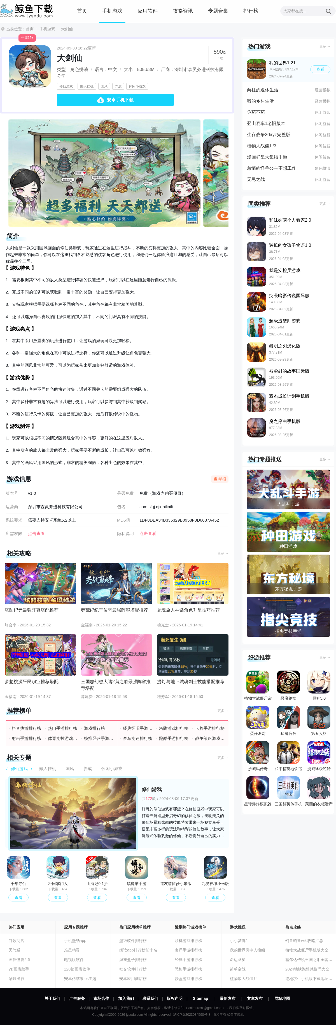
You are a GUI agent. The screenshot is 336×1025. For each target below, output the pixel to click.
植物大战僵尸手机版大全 (306, 950)
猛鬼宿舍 (288, 721)
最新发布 (227, 998)
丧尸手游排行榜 (188, 950)
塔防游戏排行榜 (173, 728)
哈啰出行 (16, 978)
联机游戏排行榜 (188, 940)
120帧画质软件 (77, 969)
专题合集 (218, 11)
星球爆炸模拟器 (258, 791)
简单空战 (238, 969)
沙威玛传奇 (257, 756)
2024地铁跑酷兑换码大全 (307, 969)
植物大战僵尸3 (261, 145)
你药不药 (256, 112)
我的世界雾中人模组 (247, 950)
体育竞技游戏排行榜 (63, 738)
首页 (82, 11)
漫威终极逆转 (319, 756)
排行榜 (250, 11)
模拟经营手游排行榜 (99, 738)
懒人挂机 (87, 86)
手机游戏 (112, 11)
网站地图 (282, 998)
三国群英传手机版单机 (288, 792)
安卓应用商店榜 (133, 978)
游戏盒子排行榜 (133, 959)
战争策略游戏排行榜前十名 (210, 738)
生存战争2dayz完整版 (268, 134)
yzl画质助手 (19, 969)
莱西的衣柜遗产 (319, 791)
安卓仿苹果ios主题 (80, 978)
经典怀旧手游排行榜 (138, 728)
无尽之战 (256, 179)
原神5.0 (318, 685)
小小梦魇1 (239, 940)
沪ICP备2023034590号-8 (191, 1015)
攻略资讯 (183, 11)
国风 (104, 86)
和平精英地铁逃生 (288, 757)
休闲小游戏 (137, 86)
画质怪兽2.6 (19, 959)
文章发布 (255, 998)
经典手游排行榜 (188, 959)
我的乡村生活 (260, 101)
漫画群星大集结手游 (267, 157)
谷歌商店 (16, 940)
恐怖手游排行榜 (188, 969)
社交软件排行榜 (133, 969)
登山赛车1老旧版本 (266, 123)
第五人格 (318, 721)
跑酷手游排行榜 (173, 738)
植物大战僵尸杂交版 (258, 687)
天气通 (14, 950)
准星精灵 (72, 950)
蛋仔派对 (257, 721)
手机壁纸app (75, 940)
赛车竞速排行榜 (137, 738)
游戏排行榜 (94, 728)
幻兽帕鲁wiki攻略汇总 (304, 940)
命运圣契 (238, 959)
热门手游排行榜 (62, 728)
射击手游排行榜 (26, 738)
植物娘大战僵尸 (243, 978)
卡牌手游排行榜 (210, 728)
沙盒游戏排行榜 (188, 978)
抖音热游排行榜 (26, 728)
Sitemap (200, 998)
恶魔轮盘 (288, 685)
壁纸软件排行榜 (133, 940)
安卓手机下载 (120, 100)
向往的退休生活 (262, 89)
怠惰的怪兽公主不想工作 (271, 168)
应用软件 (147, 11)
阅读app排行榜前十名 (138, 950)
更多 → (223, 553)
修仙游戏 (66, 86)
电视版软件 (74, 959)
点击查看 (147, 533)
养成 (118, 86)
